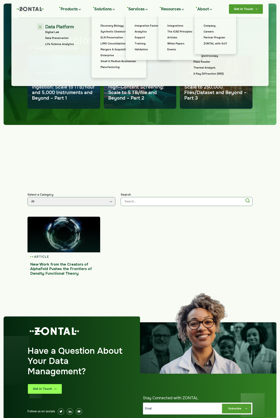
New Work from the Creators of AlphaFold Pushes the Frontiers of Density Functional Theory (61, 269)
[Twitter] (61, 411)
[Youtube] (79, 411)
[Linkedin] (70, 411)
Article (41, 257)
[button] (247, 201)
